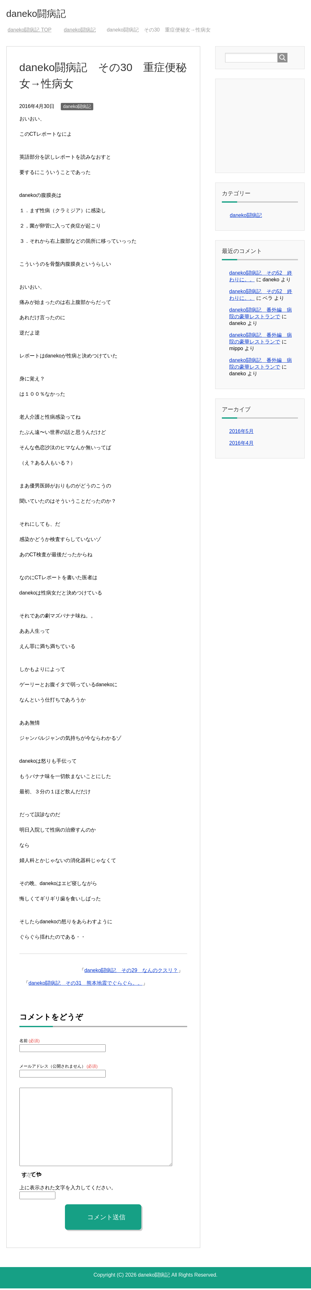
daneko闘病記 (42, 13)
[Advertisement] (268, 127)
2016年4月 (241, 444)
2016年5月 (241, 433)
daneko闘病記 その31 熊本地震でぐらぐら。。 (86, 984)
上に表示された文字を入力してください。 (67, 1189)
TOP (30, 31)
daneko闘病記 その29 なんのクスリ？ (131, 972)
